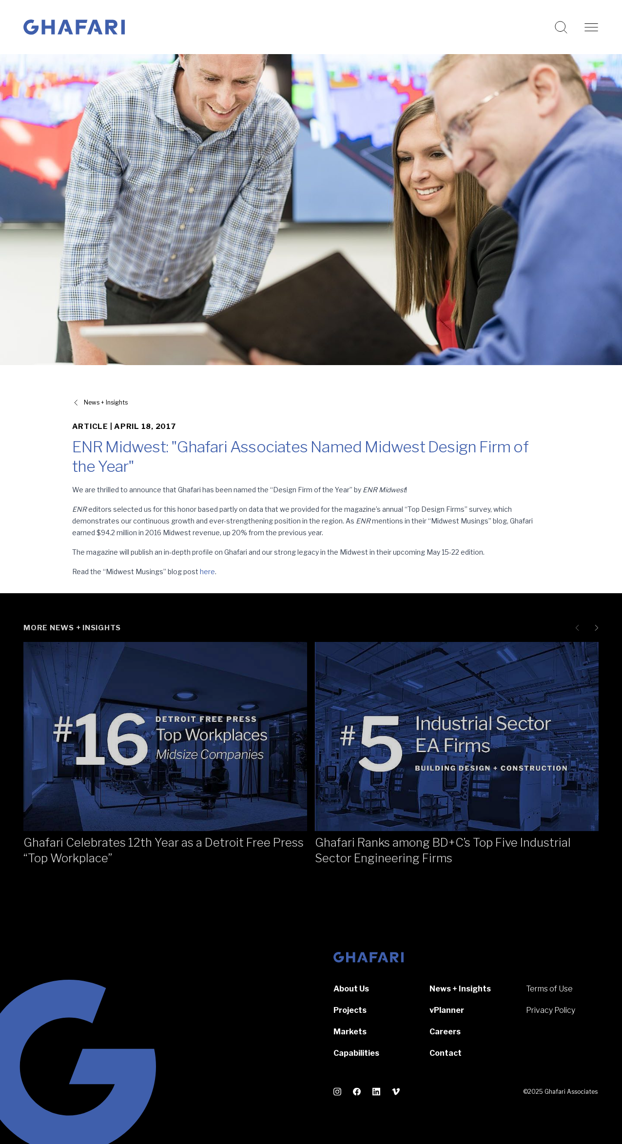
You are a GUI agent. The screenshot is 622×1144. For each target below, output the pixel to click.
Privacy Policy (550, 1010)
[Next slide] (595, 627)
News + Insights (460, 988)
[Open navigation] (591, 27)
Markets (350, 1031)
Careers (445, 1031)
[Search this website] (561, 27)
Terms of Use (549, 988)
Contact (445, 1053)
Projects (350, 1010)
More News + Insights (72, 627)
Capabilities (356, 1053)
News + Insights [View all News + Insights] (106, 402)
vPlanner (446, 1010)
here (207, 571)
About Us (351, 988)
